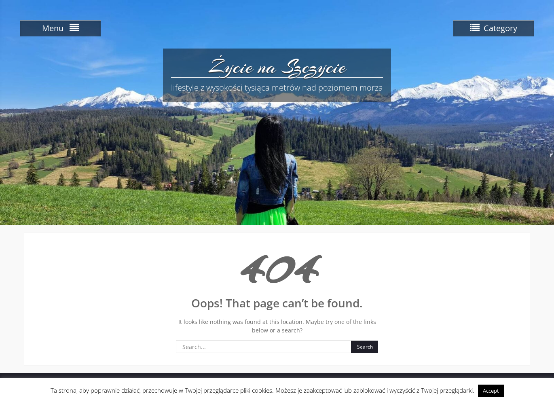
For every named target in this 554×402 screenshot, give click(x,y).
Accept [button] (491, 390)
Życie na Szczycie (277, 67)
